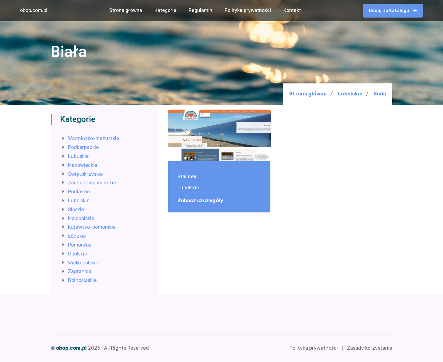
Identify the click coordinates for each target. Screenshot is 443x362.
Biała (379, 93)
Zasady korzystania (369, 348)
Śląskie (76, 209)
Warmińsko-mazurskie (93, 138)
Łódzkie (77, 236)
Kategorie (165, 10)
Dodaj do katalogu (393, 10)
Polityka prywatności (248, 10)
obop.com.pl (33, 10)
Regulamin (200, 10)
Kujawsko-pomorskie (92, 227)
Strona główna (125, 10)
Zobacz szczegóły (204, 200)
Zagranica (79, 271)
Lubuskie (78, 156)
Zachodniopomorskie (92, 183)
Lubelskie (350, 94)
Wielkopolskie (83, 263)
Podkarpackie (83, 147)
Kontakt (292, 10)
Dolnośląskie (82, 280)
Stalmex (187, 177)
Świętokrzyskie (85, 174)
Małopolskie (81, 218)
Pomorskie (80, 245)
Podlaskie (79, 192)
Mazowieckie (82, 165)
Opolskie (77, 254)
